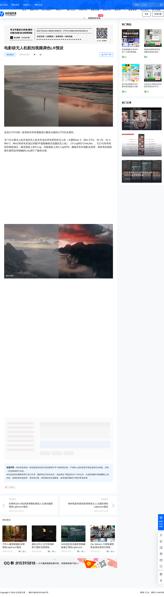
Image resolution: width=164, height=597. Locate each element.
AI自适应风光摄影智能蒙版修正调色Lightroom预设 (73, 547)
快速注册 (158, 14)
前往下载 (106, 54)
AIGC (60, 9)
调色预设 (10, 55)
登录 (146, 14)
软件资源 (47, 9)
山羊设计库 (20, 592)
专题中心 (27, 5)
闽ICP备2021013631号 (38, 592)
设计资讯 (4, 5)
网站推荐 (15, 5)
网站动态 (38, 5)
